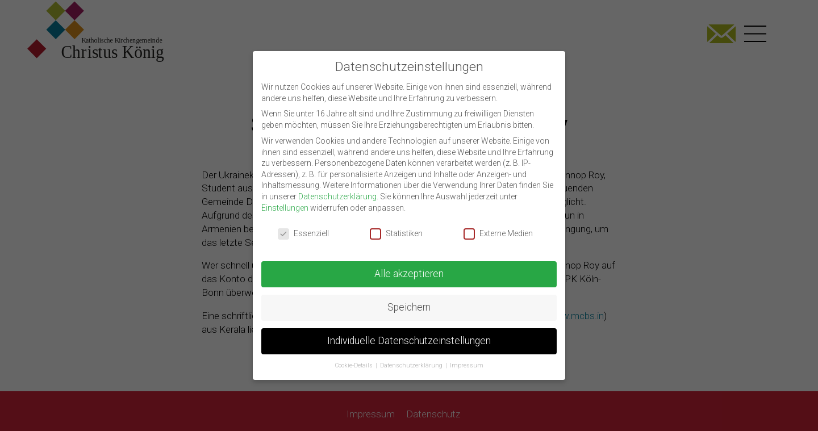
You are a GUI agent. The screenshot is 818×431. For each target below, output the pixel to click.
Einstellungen (284, 201)
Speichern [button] (409, 301)
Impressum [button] (466, 358)
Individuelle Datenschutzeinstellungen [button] (409, 334)
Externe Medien (498, 227)
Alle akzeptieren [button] (409, 267)
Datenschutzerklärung (337, 189)
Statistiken (396, 227)
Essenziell (303, 227)
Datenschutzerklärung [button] (412, 358)
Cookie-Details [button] (354, 358)
